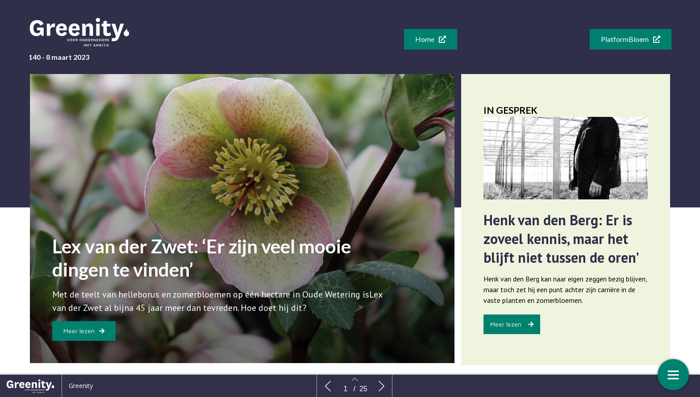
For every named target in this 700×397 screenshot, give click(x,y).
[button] (430, 39)
